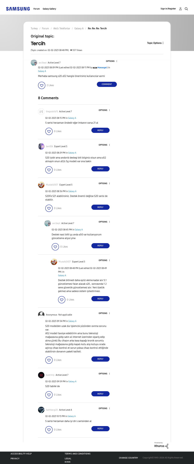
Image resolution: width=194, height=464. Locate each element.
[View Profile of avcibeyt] (43, 62)
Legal (68, 458)
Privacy (15, 458)
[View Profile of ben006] (49, 146)
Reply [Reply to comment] (100, 130)
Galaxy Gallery (49, 9)
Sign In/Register (168, 8)
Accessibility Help (21, 453)
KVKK (67, 462)
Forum (36, 9)
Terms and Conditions (77, 453)
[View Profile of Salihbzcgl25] (52, 410)
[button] (111, 61)
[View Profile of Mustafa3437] (52, 185)
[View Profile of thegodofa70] (52, 111)
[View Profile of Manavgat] (102, 67)
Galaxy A (42, 71)
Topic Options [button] (154, 43)
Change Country (128, 458)
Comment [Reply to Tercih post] (107, 84)
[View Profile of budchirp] (50, 375)
